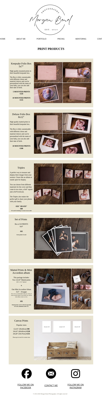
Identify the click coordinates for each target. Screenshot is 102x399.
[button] (41, 39)
